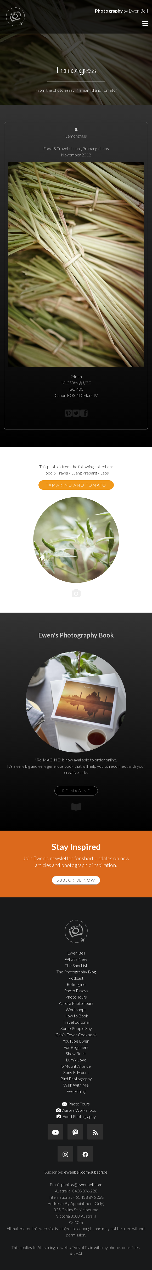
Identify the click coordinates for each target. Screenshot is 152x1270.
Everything (76, 1091)
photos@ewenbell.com (81, 1184)
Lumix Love (76, 1059)
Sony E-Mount (76, 1072)
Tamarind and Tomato (76, 484)
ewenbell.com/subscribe (86, 1171)
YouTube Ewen (76, 1040)
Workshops (76, 1009)
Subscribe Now (76, 880)
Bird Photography (76, 1078)
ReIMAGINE (76, 790)
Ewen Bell (76, 952)
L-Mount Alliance (76, 1066)
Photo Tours (76, 996)
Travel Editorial (76, 1022)
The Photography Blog (76, 971)
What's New (76, 959)
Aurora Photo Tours (76, 1003)
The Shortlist (76, 965)
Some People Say (76, 1028)
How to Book (76, 1015)
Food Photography (76, 1116)
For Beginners (76, 1047)
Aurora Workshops (76, 1110)
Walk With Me (76, 1084)
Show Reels (76, 1053)
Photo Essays (76, 990)
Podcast (76, 977)
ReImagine (76, 984)
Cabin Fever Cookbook (76, 1034)
